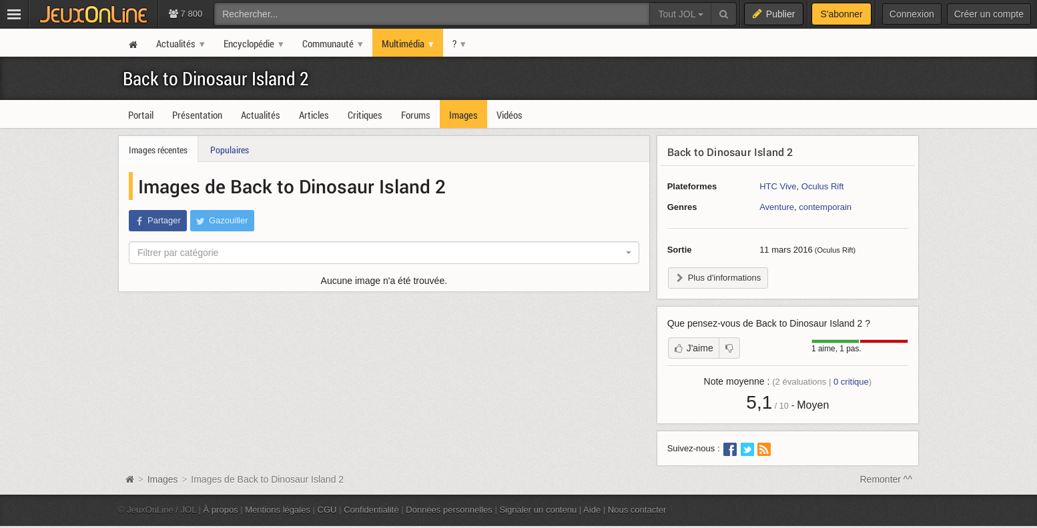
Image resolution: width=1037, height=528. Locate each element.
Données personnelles (449, 510)
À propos (221, 510)
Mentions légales (277, 510)
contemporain (825, 207)
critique (851, 382)
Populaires (229, 149)
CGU (327, 510)
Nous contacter (637, 510)
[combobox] (384, 252)
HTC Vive (777, 186)
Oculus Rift (822, 186)
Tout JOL (680, 14)
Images (164, 479)
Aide (592, 510)
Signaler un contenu (538, 510)
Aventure (776, 207)
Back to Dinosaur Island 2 (216, 78)
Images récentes (158, 149)
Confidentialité (371, 510)
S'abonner (841, 14)
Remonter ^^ (886, 479)
